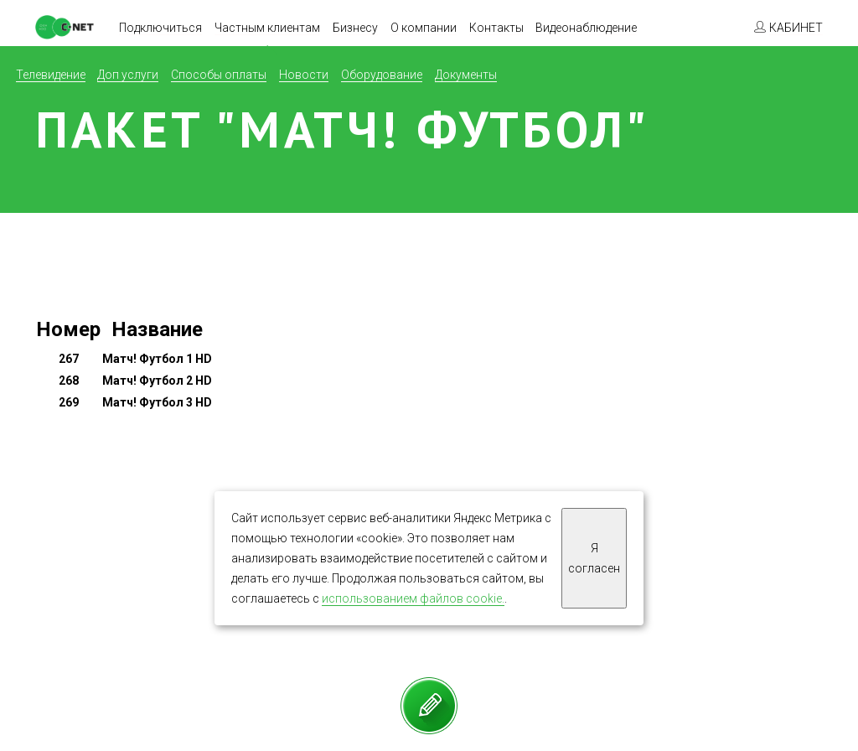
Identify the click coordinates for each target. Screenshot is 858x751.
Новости (303, 74)
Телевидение (50, 74)
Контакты (496, 27)
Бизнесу (355, 27)
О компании (423, 27)
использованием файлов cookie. (413, 598)
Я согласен (594, 558)
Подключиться (160, 27)
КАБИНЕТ (796, 27)
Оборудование (381, 74)
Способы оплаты (218, 74)
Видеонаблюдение (586, 27)
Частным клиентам (267, 27)
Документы (466, 74)
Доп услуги (127, 74)
